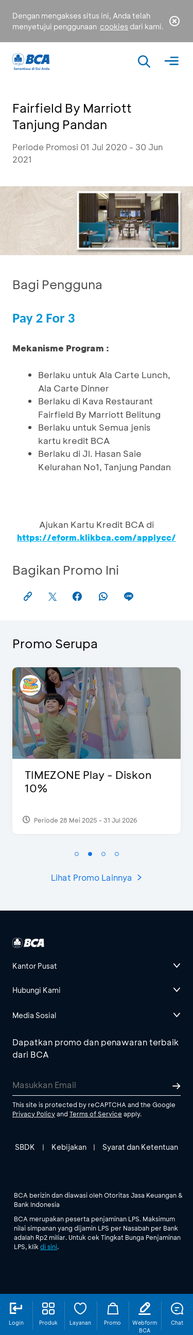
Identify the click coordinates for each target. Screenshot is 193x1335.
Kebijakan (68, 1147)
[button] (77, 854)
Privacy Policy (33, 1114)
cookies (114, 26)
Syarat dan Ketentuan (140, 1147)
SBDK (25, 1147)
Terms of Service (95, 1114)
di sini (48, 1246)
